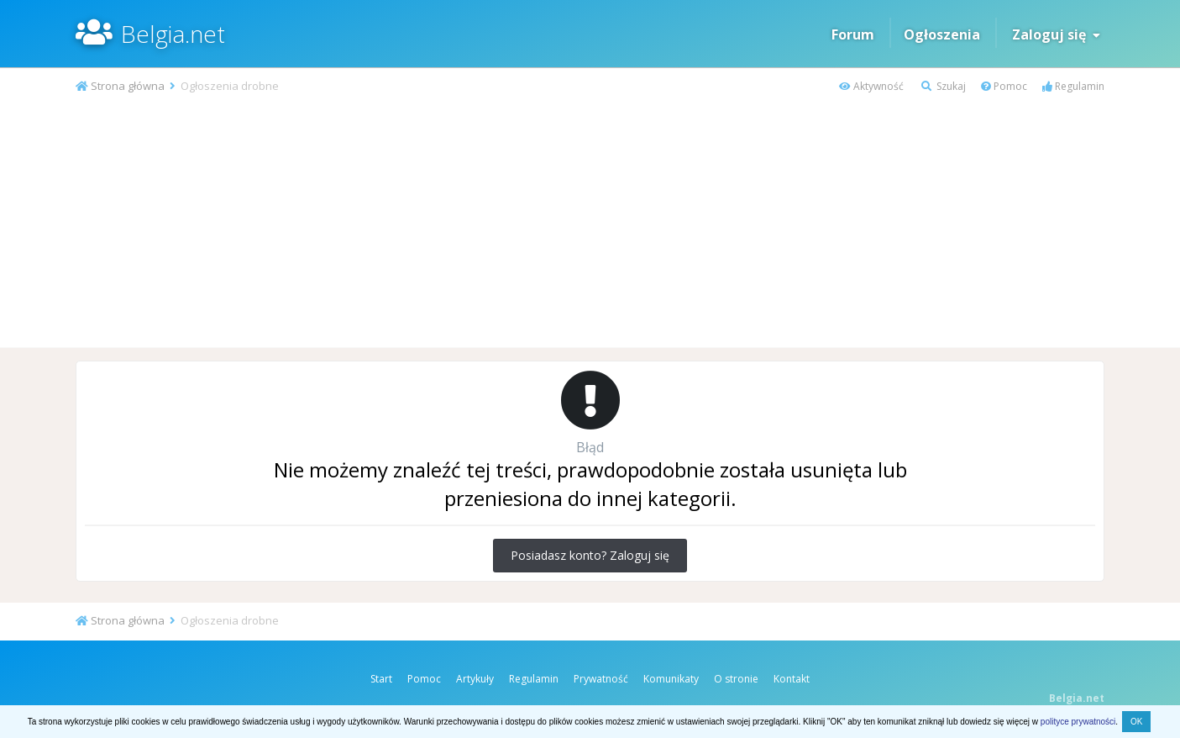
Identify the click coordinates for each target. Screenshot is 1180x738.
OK (1136, 721)
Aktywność (871, 86)
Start (381, 679)
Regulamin (1073, 86)
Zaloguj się (1056, 34)
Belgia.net (173, 34)
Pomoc (1004, 86)
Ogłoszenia (942, 34)
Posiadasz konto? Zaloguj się (590, 555)
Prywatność (601, 679)
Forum (852, 34)
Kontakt (792, 679)
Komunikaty (671, 679)
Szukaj (943, 86)
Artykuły (475, 679)
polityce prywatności (1078, 721)
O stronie (736, 679)
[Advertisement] (590, 221)
